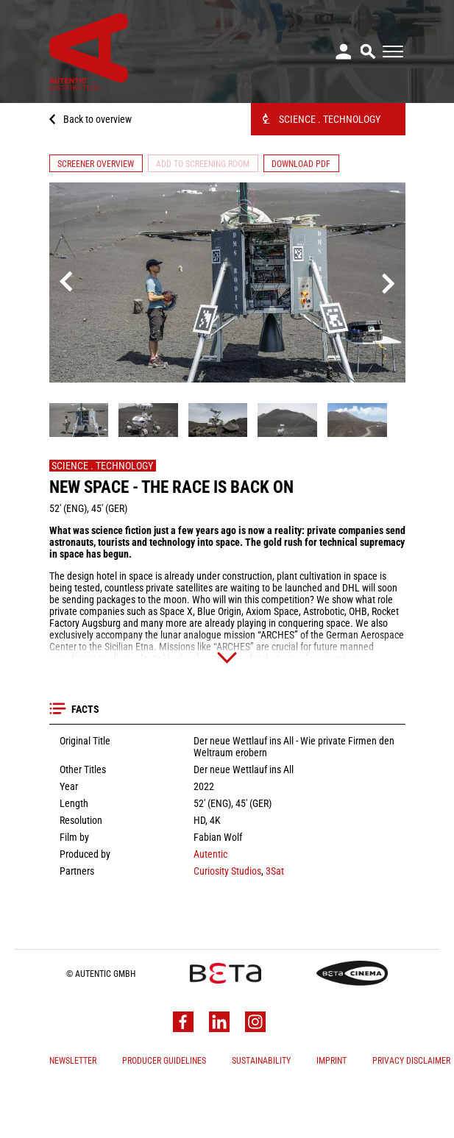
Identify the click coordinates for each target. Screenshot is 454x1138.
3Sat (273, 931)
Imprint (331, 1121)
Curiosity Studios (227, 931)
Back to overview (97, 119)
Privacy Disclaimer (411, 1121)
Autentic (210, 914)
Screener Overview (95, 163)
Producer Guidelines (164, 1121)
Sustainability (261, 1121)
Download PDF (301, 163)
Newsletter (72, 1121)
